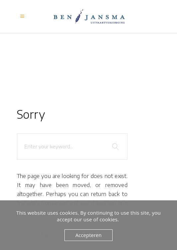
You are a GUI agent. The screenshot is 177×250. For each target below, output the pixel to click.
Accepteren (88, 235)
